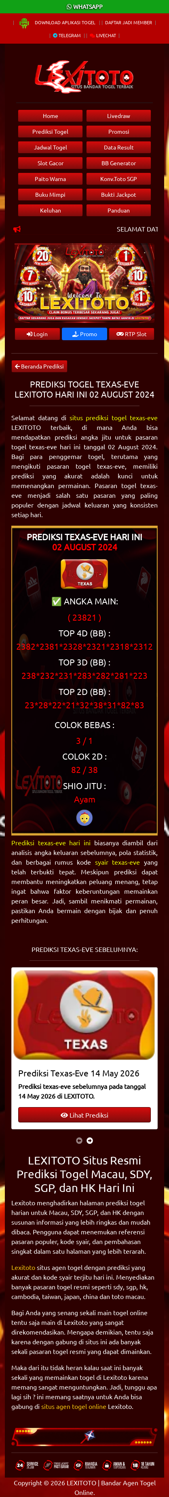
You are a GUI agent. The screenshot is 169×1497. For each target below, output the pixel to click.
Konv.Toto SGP (118, 178)
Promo (84, 333)
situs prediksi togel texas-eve (114, 417)
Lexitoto (23, 1267)
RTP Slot (131, 333)
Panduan (119, 210)
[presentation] (79, 1140)
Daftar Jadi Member (128, 22)
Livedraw (118, 115)
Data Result (119, 147)
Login (37, 333)
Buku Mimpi (50, 194)
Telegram (67, 35)
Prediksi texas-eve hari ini (51, 842)
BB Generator (118, 162)
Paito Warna (50, 178)
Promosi (118, 131)
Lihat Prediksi (84, 1115)
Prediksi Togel (50, 131)
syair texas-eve (117, 862)
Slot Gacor (50, 162)
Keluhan (50, 210)
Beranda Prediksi (39, 366)
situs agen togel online (73, 1406)
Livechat (103, 35)
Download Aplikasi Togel (57, 22)
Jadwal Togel (50, 147)
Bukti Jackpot (118, 194)
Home (50, 115)
